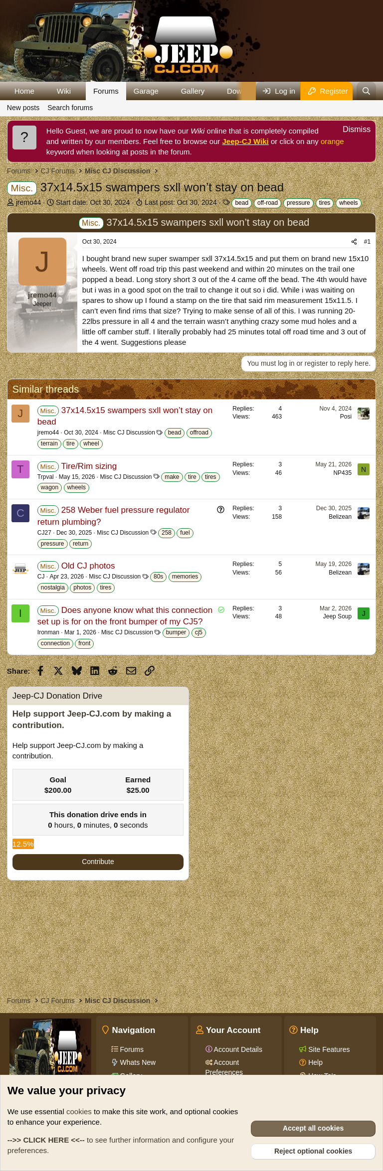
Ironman (48, 632)
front (84, 643)
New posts (23, 108)
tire (70, 443)
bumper (176, 632)
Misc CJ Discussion (129, 432)
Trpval (45, 476)
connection (55, 643)
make (172, 476)
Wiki (64, 91)
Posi (346, 416)
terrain (49, 443)
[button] (42, 91)
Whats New (137, 1062)
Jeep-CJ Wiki (245, 141)
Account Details (237, 1049)
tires (325, 202)
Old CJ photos (88, 566)
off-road (267, 202)
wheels (348, 202)
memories (185, 576)
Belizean (340, 516)
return (80, 543)
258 (167, 532)
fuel (185, 532)
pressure (298, 202)
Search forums (70, 108)
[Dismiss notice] (351, 131)
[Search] (366, 91)
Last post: (181, 202)
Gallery (193, 91)
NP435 (342, 472)
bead (241, 202)
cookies (79, 1111)
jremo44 (28, 202)
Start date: (93, 202)
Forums (106, 91)
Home (24, 91)
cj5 (198, 632)
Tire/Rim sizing (89, 466)
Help (314, 1062)
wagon (49, 487)
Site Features (328, 1049)
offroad (199, 432)
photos (82, 587)
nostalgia (53, 587)
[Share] (354, 242)
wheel (91, 443)
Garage (146, 91)
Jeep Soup (337, 616)
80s (158, 576)
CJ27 (44, 532)
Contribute (98, 862)
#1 (367, 241)
